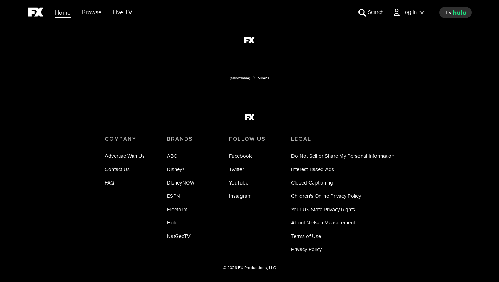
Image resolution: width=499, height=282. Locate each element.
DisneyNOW (180, 182)
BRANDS (180, 139)
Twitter (236, 169)
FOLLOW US (247, 139)
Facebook (240, 156)
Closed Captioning (312, 182)
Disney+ (176, 169)
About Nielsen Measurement (323, 222)
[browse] (92, 12)
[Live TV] (122, 12)
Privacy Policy (306, 249)
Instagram (240, 195)
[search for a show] (370, 12)
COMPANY (120, 139)
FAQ (109, 182)
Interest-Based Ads (312, 169)
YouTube (238, 182)
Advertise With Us (125, 156)
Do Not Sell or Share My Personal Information (342, 156)
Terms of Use (306, 236)
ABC (172, 156)
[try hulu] (455, 12)
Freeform (177, 209)
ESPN (173, 195)
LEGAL (301, 139)
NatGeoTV (179, 236)
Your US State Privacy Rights (323, 209)
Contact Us (117, 169)
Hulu (172, 222)
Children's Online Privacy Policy (326, 195)
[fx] (35, 13)
